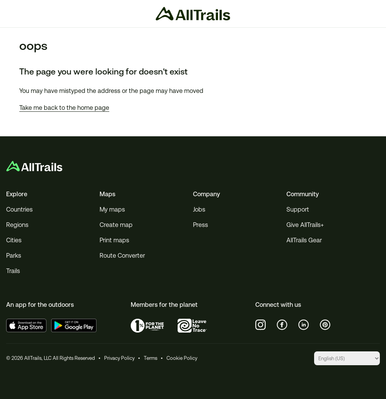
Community (302, 194)
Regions (17, 224)
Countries (19, 209)
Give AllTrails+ (305, 224)
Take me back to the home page (64, 107)
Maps (107, 194)
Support (297, 209)
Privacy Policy (119, 358)
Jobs (199, 209)
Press (200, 224)
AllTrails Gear (304, 240)
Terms (150, 358)
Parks (13, 255)
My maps (112, 209)
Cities (14, 240)
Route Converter (122, 255)
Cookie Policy (181, 358)
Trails (13, 271)
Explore (16, 194)
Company (206, 194)
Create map (116, 224)
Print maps (114, 240)
